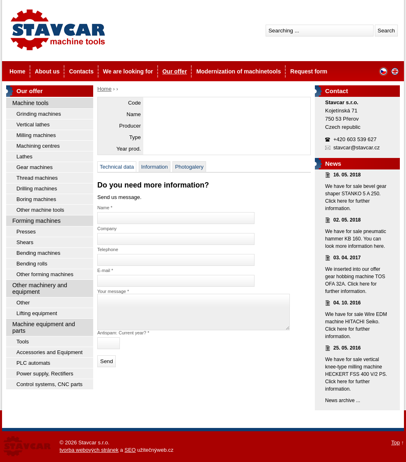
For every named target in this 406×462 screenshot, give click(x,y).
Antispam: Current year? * (123, 338)
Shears (24, 242)
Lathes (24, 156)
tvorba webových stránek (89, 450)
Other (23, 303)
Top (395, 442)
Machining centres (38, 146)
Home (17, 71)
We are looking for (128, 71)
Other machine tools (40, 210)
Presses (26, 232)
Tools (22, 341)
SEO (129, 450)
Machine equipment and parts (43, 327)
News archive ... (342, 400)
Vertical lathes (33, 124)
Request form (308, 71)
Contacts (81, 71)
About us (47, 71)
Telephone (107, 249)
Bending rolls (31, 264)
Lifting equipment (36, 313)
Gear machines (34, 167)
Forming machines (36, 220)
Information (154, 167)
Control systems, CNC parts (49, 384)
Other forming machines (44, 274)
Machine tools (30, 103)
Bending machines (38, 253)
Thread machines (36, 178)
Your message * (113, 291)
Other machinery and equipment (39, 288)
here (342, 201)
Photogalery (189, 167)
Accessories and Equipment (49, 352)
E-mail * (105, 270)
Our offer (174, 71)
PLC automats (33, 363)
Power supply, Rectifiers (44, 374)
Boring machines (36, 199)
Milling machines (36, 135)
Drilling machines (36, 188)
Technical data (117, 167)
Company (107, 228)
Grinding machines (38, 114)
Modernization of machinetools (238, 71)
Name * (104, 207)
